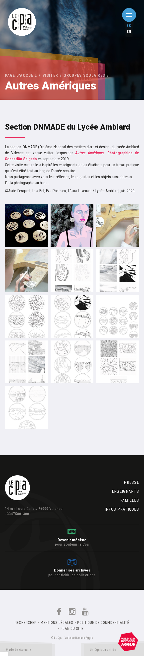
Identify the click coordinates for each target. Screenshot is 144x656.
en (129, 32)
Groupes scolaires (84, 75)
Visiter (50, 75)
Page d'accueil (21, 75)
